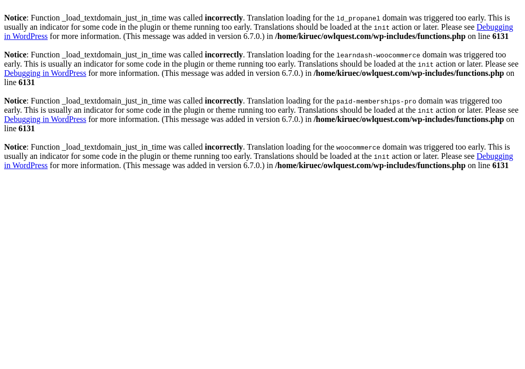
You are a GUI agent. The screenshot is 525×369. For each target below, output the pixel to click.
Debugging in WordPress (45, 73)
